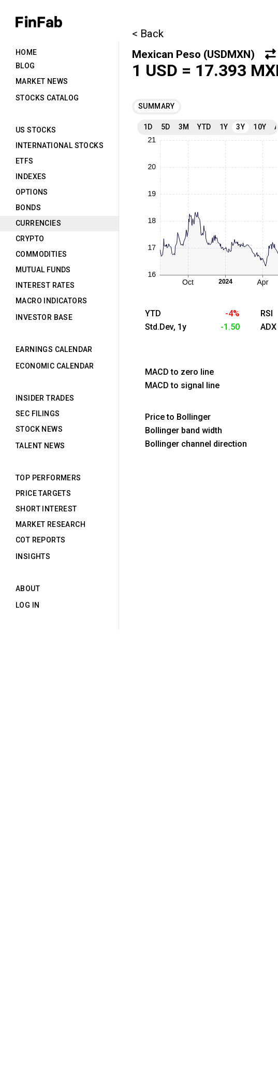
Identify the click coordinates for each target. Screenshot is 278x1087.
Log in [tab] (27, 605)
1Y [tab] (224, 127)
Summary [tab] (156, 106)
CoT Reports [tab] (40, 540)
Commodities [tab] (41, 254)
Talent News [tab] (40, 446)
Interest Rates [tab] (45, 285)
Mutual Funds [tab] (43, 270)
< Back (148, 33)
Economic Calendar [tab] (55, 366)
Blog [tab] (25, 66)
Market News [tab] (42, 81)
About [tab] (28, 588)
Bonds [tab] (28, 207)
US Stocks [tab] (36, 130)
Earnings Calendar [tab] (54, 349)
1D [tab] (148, 127)
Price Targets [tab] (43, 493)
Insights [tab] (33, 556)
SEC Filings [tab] (38, 413)
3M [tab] (184, 127)
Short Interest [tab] (46, 509)
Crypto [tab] (30, 238)
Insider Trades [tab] (45, 398)
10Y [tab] (259, 127)
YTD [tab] (204, 127)
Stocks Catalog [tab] (47, 98)
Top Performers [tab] (48, 478)
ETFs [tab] (25, 161)
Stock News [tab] (39, 429)
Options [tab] (32, 192)
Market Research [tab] (50, 524)
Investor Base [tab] (44, 317)
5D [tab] (165, 127)
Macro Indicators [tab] (51, 301)
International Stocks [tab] (60, 145)
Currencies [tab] (38, 223)
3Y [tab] (240, 127)
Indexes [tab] (31, 176)
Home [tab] (26, 52)
